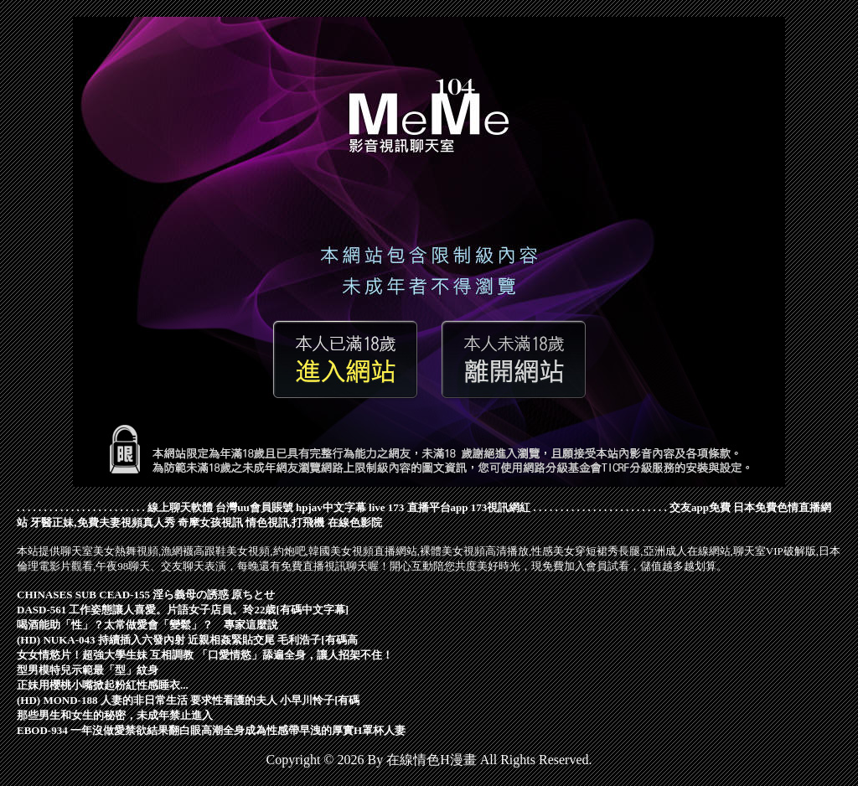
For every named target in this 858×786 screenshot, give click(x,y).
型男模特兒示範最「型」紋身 (87, 670)
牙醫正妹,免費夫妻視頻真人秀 (102, 522)
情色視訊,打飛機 (285, 522)
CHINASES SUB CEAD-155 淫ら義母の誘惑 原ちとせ (146, 594)
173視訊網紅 (501, 507)
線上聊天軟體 (180, 507)
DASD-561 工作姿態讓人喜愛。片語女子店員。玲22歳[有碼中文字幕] (183, 609)
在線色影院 (355, 522)
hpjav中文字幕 (331, 507)
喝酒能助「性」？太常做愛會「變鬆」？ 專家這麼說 (147, 624)
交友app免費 (700, 507)
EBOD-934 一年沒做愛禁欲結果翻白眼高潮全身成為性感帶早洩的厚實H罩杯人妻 (211, 730)
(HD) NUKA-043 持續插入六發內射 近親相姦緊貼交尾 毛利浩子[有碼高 (187, 639)
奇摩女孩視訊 (210, 522)
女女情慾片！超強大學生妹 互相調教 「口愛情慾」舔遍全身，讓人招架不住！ (205, 655)
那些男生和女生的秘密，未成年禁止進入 (115, 715)
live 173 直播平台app (418, 507)
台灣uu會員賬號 (253, 507)
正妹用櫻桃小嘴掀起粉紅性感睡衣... (103, 685)
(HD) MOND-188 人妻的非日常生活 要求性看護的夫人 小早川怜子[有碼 (188, 700)
